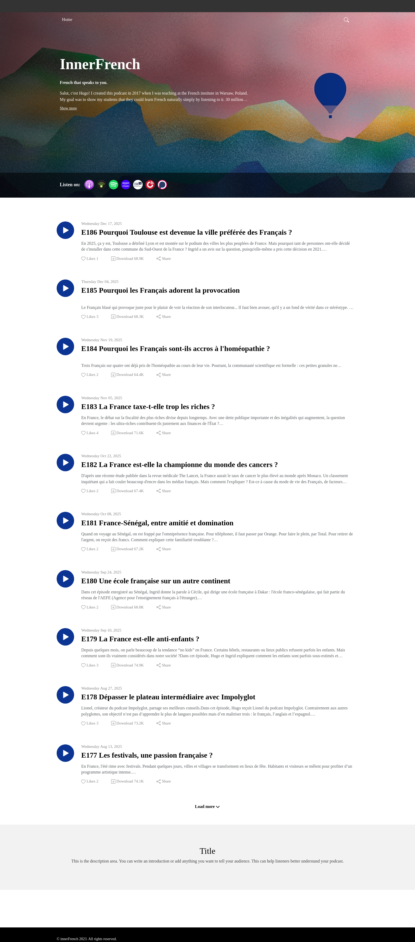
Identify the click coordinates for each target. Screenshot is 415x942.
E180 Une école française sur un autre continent (175, 597)
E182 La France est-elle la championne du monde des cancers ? (205, 476)
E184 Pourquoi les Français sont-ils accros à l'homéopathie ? (200, 355)
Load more (207, 831)
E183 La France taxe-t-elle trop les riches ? (166, 415)
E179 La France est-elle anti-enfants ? (156, 658)
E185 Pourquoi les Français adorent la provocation (181, 294)
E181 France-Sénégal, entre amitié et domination (177, 536)
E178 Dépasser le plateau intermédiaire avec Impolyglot (191, 718)
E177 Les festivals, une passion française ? (164, 779)
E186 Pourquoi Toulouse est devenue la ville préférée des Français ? (214, 233)
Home (67, 19)
